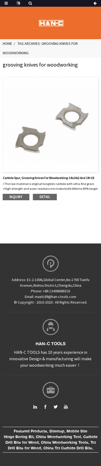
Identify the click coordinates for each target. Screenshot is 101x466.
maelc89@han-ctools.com (55, 296)
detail (45, 197)
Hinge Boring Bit (19, 436)
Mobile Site (77, 431)
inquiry (16, 197)
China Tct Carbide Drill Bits (67, 448)
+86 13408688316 (56, 291)
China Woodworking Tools (64, 442)
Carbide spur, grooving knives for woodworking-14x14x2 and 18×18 (48, 178)
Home (7, 43)
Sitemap (56, 431)
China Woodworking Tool (58, 436)
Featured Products (30, 431)
